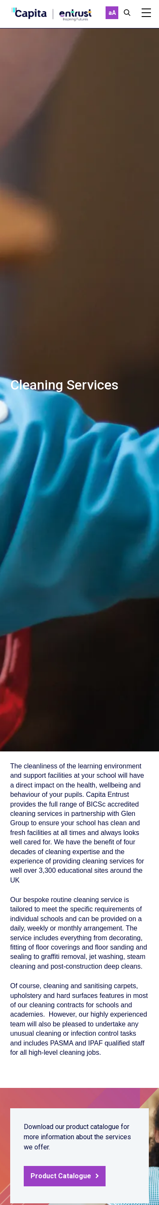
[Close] (127, 12)
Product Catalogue (61, 1176)
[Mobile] (146, 12)
